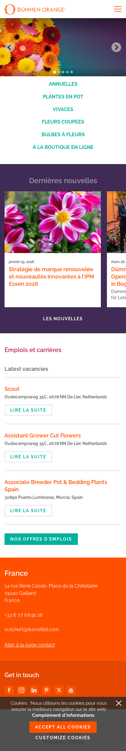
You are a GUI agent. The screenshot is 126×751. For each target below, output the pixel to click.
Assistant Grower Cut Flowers (43, 435)
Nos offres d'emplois (41, 539)
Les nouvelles (63, 318)
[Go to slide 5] (71, 72)
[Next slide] (116, 47)
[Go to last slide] (10, 47)
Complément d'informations (63, 715)
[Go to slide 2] (59, 72)
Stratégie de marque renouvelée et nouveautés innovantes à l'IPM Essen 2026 (51, 276)
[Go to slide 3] (63, 72)
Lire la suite (28, 410)
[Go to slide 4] (67, 72)
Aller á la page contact (30, 645)
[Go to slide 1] (54, 72)
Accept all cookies (63, 727)
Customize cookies (63, 737)
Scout (12, 389)
